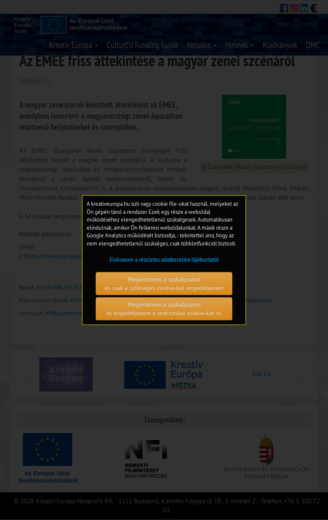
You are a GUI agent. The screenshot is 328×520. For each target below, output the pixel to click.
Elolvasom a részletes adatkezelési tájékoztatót (164, 260)
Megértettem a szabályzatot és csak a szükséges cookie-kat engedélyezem (164, 283)
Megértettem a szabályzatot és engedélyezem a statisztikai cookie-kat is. (164, 309)
